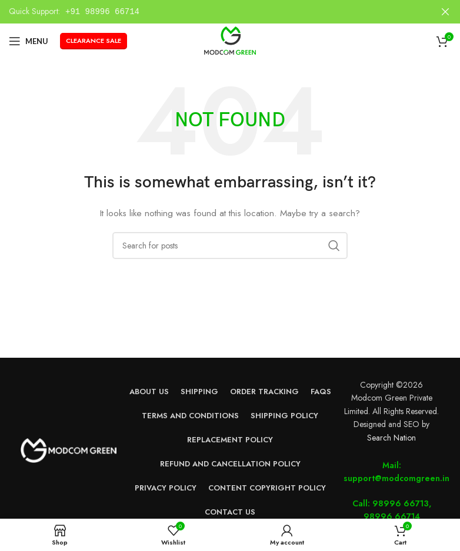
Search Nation (391, 438)
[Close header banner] (445, 11)
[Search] (230, 245)
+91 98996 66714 (102, 11)
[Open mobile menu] (28, 41)
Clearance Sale (93, 40)
